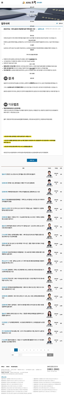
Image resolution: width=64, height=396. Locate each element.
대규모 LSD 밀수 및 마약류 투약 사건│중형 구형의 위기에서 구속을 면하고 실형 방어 (23, 244)
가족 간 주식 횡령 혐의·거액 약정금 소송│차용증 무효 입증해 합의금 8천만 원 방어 (23, 209)
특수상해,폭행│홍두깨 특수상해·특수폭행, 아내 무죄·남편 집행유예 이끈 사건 (23, 332)
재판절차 (32, 50)
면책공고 (2, 366)
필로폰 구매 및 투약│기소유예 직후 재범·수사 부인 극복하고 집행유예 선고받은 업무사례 (23, 218)
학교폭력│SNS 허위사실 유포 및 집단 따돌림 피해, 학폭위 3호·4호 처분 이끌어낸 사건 (23, 279)
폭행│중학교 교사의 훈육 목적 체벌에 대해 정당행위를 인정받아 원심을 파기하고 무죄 (23, 262)
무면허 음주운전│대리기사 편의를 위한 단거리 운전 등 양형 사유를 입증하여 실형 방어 (23, 306)
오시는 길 (32, 26)
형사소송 (32, 35)
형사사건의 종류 (32, 40)
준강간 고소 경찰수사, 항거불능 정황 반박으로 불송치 (18, 174)
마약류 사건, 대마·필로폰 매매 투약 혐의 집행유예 (18, 183)
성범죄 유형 (32, 64)
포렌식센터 (32, 69)
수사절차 (32, 45)
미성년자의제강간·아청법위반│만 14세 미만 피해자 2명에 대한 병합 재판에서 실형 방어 (23, 253)
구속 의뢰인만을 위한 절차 (32, 54)
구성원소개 (32, 16)
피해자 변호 (32, 59)
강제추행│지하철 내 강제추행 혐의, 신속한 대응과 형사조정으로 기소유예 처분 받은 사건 (23, 271)
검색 (50, 355)
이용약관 (7, 366)
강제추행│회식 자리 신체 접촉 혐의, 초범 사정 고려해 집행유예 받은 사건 (23, 297)
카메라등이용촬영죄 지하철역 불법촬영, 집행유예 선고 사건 (21, 192)
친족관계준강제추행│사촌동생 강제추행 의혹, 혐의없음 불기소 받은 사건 (23, 323)
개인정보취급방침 (14, 366)
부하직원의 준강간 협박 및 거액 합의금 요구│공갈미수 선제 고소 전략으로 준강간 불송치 (23, 227)
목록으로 (32, 160)
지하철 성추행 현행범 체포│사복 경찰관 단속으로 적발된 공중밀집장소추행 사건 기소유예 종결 (23, 235)
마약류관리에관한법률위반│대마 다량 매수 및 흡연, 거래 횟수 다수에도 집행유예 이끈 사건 (23, 288)
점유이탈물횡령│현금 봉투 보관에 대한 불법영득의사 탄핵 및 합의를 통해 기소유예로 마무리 (23, 341)
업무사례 (32, 31)
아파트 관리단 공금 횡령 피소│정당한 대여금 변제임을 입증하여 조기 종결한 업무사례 (23, 314)
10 (48, 350)
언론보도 (32, 21)
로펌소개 (32, 7)
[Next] (51, 350)
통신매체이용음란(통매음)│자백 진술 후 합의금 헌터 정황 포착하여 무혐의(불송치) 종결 (23, 200)
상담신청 (32, 78)
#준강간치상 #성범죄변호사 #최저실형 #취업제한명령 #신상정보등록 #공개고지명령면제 (26, 152)
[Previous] (12, 350)
